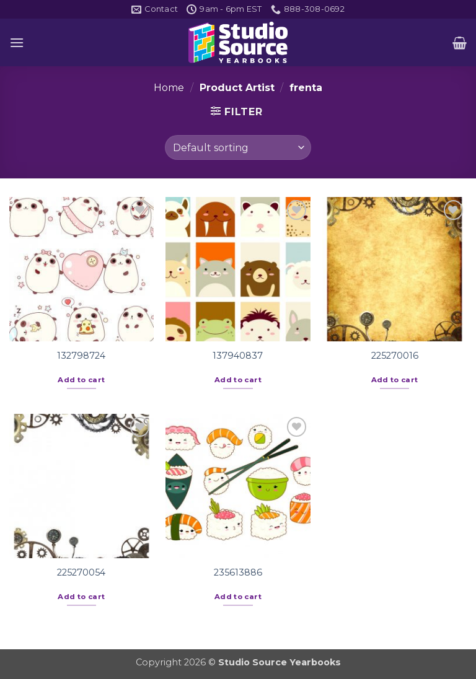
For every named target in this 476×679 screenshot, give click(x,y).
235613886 (238, 572)
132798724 (81, 355)
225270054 (81, 572)
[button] (16, 42)
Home (169, 88)
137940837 (238, 355)
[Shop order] (238, 147)
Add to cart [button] (81, 379)
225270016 (394, 355)
